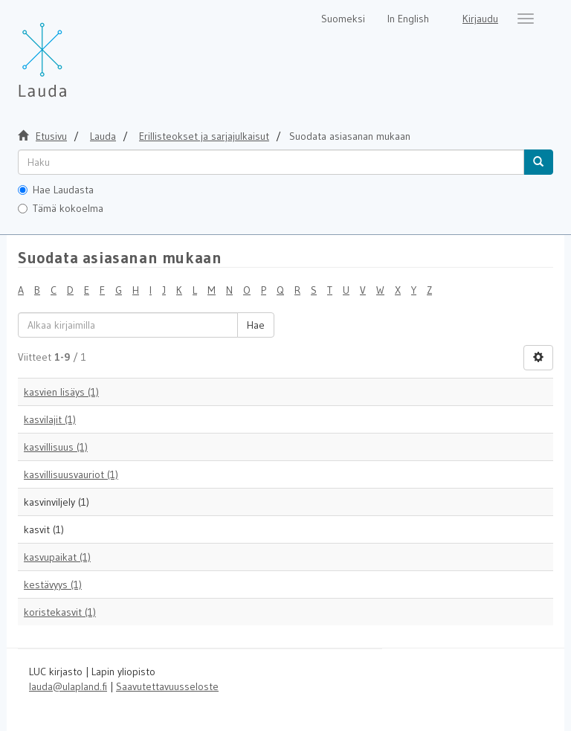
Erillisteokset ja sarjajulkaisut (204, 136)
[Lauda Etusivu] (74, 52)
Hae (256, 325)
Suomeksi (343, 18)
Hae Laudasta (56, 189)
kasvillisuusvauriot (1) (71, 474)
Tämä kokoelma (60, 208)
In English (408, 18)
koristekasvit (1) (60, 612)
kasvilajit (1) (50, 419)
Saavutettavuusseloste (167, 686)
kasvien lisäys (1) (61, 392)
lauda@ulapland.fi (68, 686)
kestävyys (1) (53, 584)
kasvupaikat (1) (57, 557)
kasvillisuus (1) (56, 447)
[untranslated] (271, 162)
